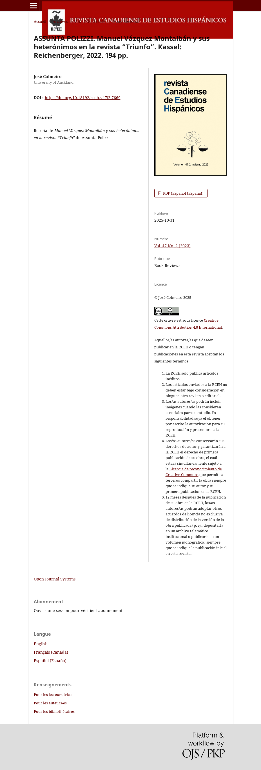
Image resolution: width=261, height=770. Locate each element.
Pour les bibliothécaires (54, 711)
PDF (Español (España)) (183, 193)
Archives (60, 21)
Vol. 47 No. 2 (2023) (90, 21)
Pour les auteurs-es (50, 703)
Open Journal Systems (54, 579)
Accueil (40, 21)
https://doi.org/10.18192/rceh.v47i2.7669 (83, 97)
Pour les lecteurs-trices (53, 694)
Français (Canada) (51, 652)
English (41, 643)
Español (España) (50, 660)
